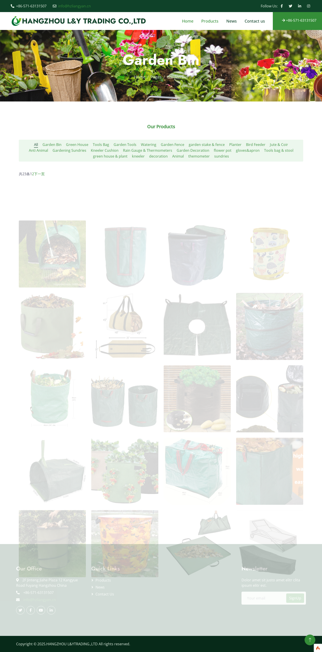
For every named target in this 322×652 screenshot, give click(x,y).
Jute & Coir (279, 156)
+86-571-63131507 (299, 20)
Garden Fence (172, 156)
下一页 (39, 173)
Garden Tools (125, 156)
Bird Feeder (255, 156)
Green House (77, 156)
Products (209, 21)
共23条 (24, 173)
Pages (156, 77)
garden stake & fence (207, 156)
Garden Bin (51, 156)
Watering (148, 156)
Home (187, 21)
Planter (235, 156)
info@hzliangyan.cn (74, 6)
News (231, 21)
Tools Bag (101, 156)
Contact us (255, 21)
